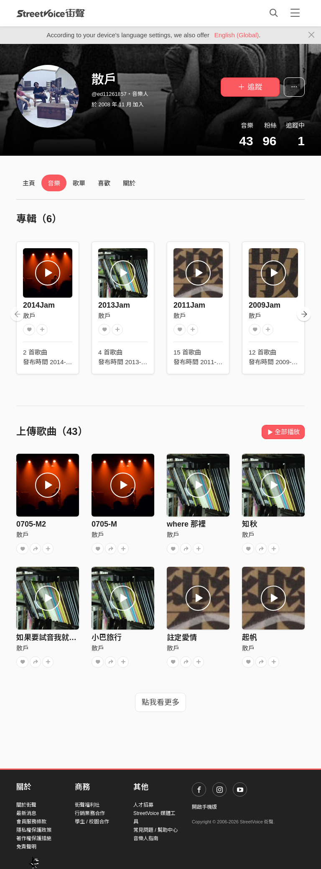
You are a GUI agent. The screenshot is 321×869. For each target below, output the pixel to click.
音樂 (54, 183)
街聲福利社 (87, 805)
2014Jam (39, 305)
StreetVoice (50, 13)
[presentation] (17, 314)
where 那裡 (186, 524)
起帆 (249, 637)
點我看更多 (160, 702)
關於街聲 (26, 805)
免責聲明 (26, 847)
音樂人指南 (145, 838)
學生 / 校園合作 (92, 822)
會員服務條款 (31, 822)
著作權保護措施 (33, 838)
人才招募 (143, 805)
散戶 (29, 315)
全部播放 (283, 431)
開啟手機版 (204, 807)
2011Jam (189, 305)
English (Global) (236, 35)
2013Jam (114, 305)
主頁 (29, 183)
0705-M (104, 524)
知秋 (249, 524)
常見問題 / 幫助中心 (155, 830)
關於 (129, 183)
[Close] (311, 35)
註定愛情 (182, 637)
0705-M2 (31, 524)
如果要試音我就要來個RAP (61, 637)
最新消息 (26, 813)
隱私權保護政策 (33, 830)
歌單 (79, 183)
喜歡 (104, 183)
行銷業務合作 (90, 813)
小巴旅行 (107, 637)
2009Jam (264, 305)
